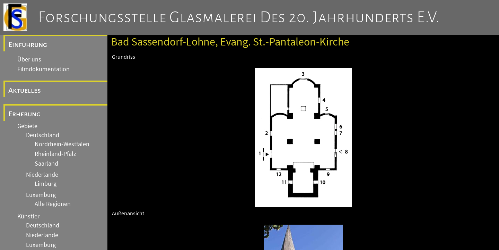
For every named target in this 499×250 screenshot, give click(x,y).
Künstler (28, 216)
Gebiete (27, 126)
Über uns (29, 59)
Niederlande (42, 174)
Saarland (46, 163)
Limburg (45, 184)
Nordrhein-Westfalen (62, 144)
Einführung (27, 44)
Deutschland (42, 135)
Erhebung (24, 114)
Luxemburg (41, 195)
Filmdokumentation (43, 69)
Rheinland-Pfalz (55, 154)
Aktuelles (24, 90)
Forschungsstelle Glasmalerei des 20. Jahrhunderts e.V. (239, 17)
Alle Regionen (53, 204)
